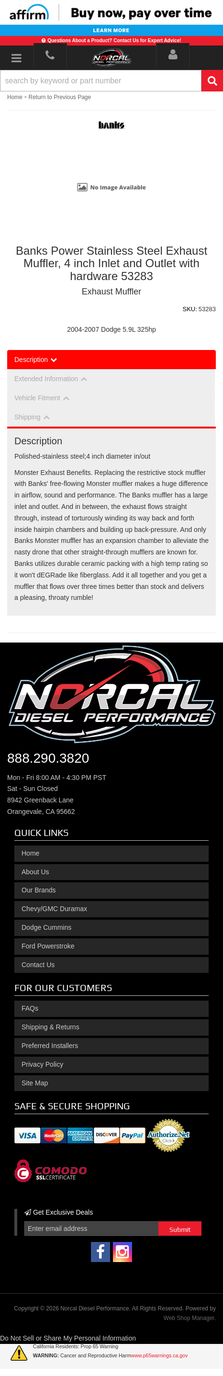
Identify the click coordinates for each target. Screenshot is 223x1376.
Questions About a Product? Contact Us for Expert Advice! (114, 40)
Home (14, 97)
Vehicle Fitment (37, 398)
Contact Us (38, 965)
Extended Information (46, 379)
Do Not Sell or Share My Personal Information (68, 1338)
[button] (111, 80)
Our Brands (39, 890)
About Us (35, 872)
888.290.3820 (48, 758)
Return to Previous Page (59, 97)
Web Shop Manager (189, 1318)
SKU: (190, 309)
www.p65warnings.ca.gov (159, 1355)
